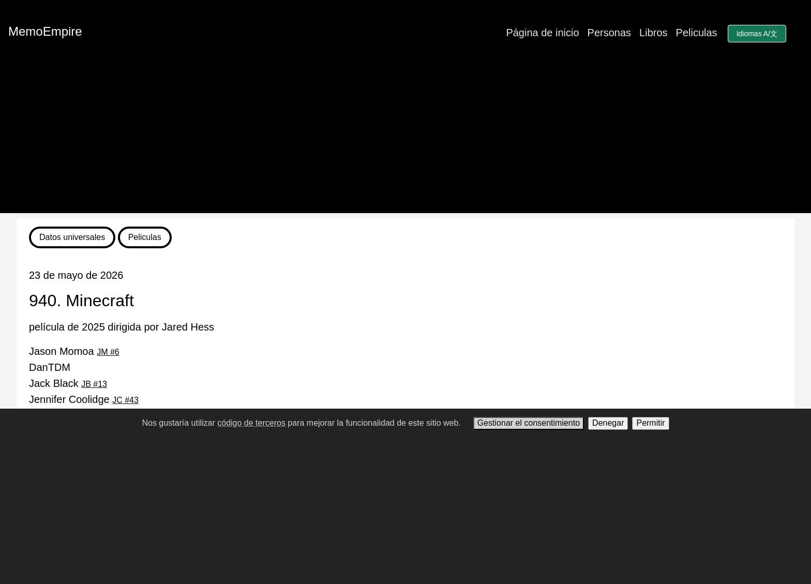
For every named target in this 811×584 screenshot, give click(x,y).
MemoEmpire (45, 31)
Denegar (608, 422)
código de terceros (251, 422)
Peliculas (696, 32)
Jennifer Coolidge (84, 399)
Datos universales (72, 237)
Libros (653, 32)
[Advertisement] (405, 140)
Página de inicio (542, 32)
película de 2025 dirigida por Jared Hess (121, 327)
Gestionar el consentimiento (528, 422)
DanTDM (49, 367)
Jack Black (68, 383)
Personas (610, 32)
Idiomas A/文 (757, 33)
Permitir (650, 422)
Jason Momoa (74, 351)
